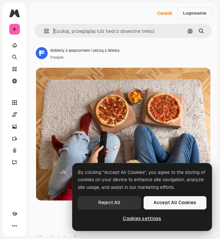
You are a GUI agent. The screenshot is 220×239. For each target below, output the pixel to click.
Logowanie (194, 13)
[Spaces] (14, 114)
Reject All (109, 202)
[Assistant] (14, 162)
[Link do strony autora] (42, 53)
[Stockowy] (14, 69)
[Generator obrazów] (14, 126)
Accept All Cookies (175, 202)
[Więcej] (14, 225)
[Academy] (14, 213)
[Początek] (14, 45)
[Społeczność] (14, 81)
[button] (44, 31)
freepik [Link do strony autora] (57, 57)
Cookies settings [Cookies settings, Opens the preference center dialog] (142, 218)
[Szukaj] (14, 57)
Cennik (165, 13)
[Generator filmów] (14, 138)
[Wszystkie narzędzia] (14, 102)
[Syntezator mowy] (14, 150)
